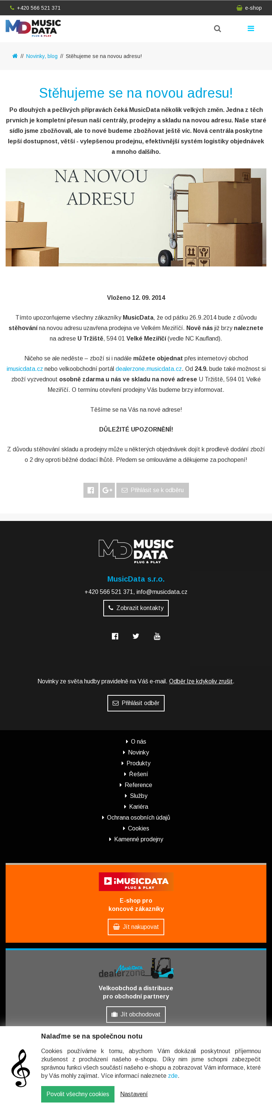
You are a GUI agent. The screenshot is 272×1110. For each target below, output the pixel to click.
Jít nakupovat (136, 927)
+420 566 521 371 (35, 8)
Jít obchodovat (136, 1014)
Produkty (138, 763)
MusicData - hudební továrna (33, 28)
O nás (138, 741)
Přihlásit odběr (136, 703)
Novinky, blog (42, 56)
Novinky (138, 752)
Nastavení (134, 1096)
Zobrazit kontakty (136, 608)
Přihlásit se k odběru (153, 490)
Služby (138, 796)
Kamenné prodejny (138, 839)
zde (173, 1077)
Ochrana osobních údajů (138, 817)
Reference (138, 785)
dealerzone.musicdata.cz (149, 369)
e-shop (249, 8)
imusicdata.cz (25, 369)
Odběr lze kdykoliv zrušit (201, 681)
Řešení (138, 774)
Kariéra (138, 806)
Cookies (138, 828)
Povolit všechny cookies (77, 1096)
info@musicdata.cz (162, 592)
